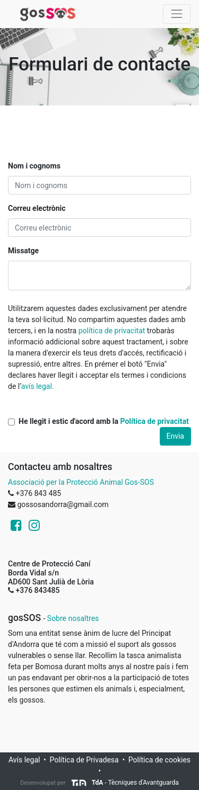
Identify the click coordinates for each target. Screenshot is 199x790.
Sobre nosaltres (73, 618)
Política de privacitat (154, 421)
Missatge (23, 250)
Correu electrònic (37, 208)
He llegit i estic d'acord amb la (104, 421)
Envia (176, 436)
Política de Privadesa (83, 760)
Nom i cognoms (34, 166)
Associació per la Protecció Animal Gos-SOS (81, 482)
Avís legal (24, 760)
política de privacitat (112, 330)
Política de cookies (159, 760)
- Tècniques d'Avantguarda (125, 782)
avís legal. (37, 386)
